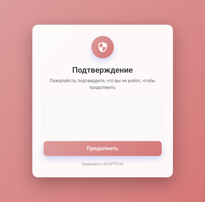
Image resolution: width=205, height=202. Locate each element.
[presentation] (102, 116)
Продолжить (102, 148)
